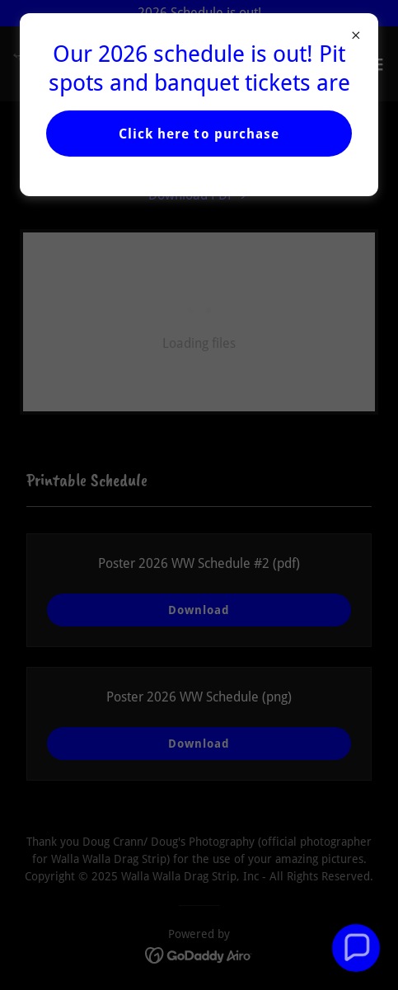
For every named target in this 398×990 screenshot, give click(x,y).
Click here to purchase (199, 134)
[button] (356, 948)
